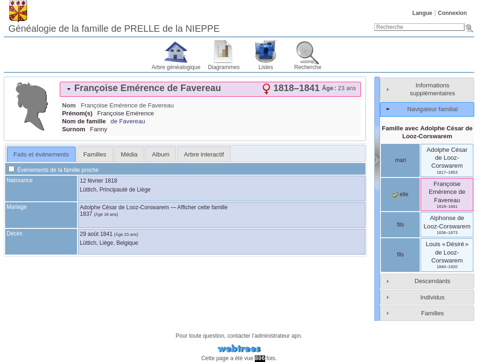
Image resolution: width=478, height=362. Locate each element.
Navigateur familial (432, 109)
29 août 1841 (96, 234)
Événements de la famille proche (53, 170)
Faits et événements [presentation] (41, 154)
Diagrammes (223, 67)
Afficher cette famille (202, 207)
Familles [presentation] (95, 154)
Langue (422, 13)
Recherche (307, 67)
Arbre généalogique (176, 67)
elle (400, 194)
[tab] (210, 89)
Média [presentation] (129, 154)
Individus (432, 297)
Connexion (452, 13)
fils (400, 224)
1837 (86, 214)
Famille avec (427, 132)
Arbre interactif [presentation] (204, 154)
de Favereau (128, 121)
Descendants (432, 280)
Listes (266, 67)
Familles (432, 313)
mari (400, 160)
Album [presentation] (160, 154)
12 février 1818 (98, 180)
